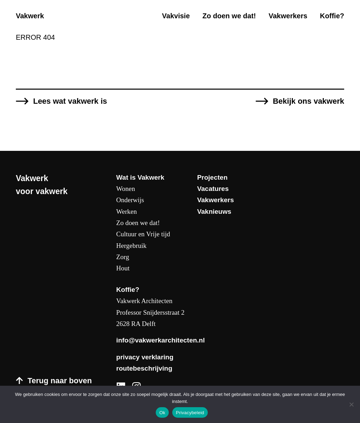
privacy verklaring (145, 357)
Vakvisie (176, 16)
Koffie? (332, 16)
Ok (162, 412)
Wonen (125, 188)
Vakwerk (30, 16)
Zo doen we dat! (229, 16)
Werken (126, 211)
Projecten (212, 177)
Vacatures (213, 188)
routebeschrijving (144, 368)
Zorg (122, 257)
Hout (123, 268)
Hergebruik (131, 245)
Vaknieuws (214, 211)
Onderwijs (130, 200)
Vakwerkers (288, 16)
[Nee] (351, 404)
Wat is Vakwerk (140, 177)
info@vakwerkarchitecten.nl (160, 340)
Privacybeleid (190, 412)
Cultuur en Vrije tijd (143, 234)
